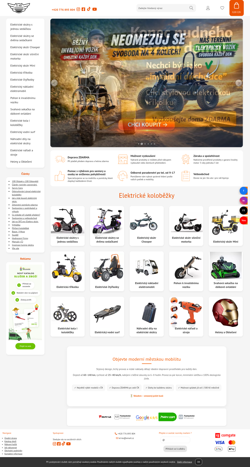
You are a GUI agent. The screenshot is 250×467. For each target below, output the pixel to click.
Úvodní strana (10, 438)
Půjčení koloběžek (20, 228)
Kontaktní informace (13, 453)
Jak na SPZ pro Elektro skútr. (25, 221)
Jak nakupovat (10, 447)
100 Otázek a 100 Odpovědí (25, 181)
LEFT (54, 83)
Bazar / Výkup (18, 231)
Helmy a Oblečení (225, 332)
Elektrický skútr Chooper (146, 239)
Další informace (184, 461)
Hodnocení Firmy (20, 238)
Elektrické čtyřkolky (107, 287)
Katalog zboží (10, 441)
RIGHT (239, 83)
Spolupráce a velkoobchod (24, 218)
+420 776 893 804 (63, 9)
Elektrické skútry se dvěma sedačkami (107, 239)
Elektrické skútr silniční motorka (186, 239)
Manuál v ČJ (17, 241)
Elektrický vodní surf (107, 332)
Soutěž (15, 235)
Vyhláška (16, 224)
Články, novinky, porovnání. (24, 184)
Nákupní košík (10, 444)
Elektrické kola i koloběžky (67, 330)
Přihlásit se (208, 8)
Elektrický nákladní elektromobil (146, 285)
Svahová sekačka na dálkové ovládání (226, 285)
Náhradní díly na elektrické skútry (146, 330)
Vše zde (15, 248)
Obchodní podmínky (13, 450)
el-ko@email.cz (125, 438)
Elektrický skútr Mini (225, 241)
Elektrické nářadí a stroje (186, 330)
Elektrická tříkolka (68, 287)
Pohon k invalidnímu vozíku (186, 285)
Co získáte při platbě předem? (26, 214)
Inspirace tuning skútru (23, 245)
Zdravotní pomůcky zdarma (25, 204)
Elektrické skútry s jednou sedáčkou (68, 239)
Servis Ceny (17, 188)
